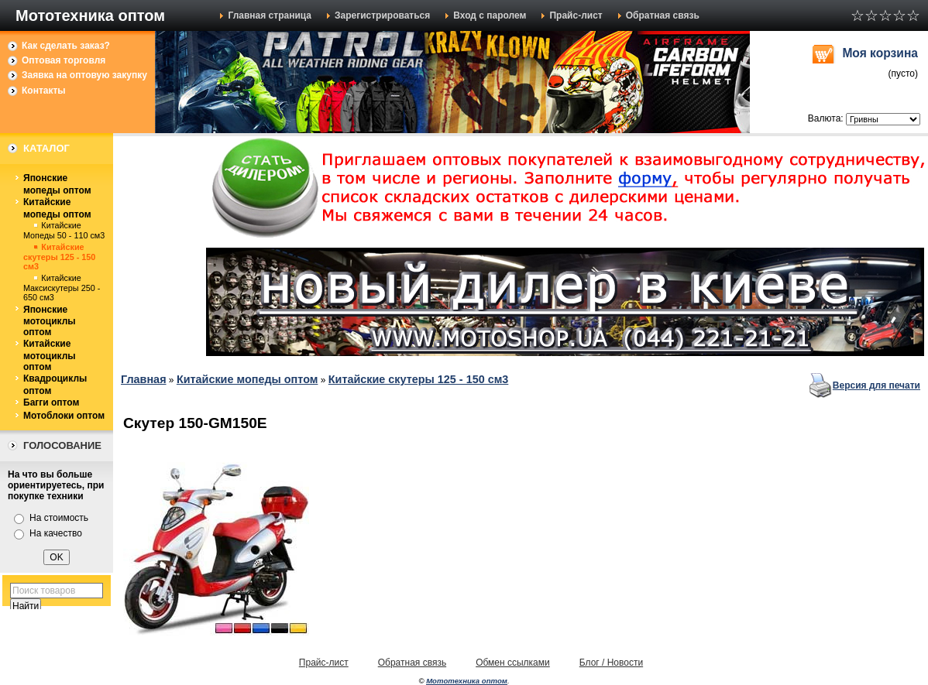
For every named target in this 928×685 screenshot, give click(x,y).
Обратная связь (662, 15)
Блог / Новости (611, 662)
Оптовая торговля (63, 60)
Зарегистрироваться (382, 15)
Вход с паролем (489, 15)
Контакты (44, 90)
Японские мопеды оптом (57, 184)
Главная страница (269, 15)
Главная (144, 379)
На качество (55, 533)
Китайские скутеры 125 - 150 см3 (59, 256)
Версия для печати (876, 385)
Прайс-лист (575, 15)
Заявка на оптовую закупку (84, 75)
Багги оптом (51, 402)
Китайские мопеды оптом (57, 208)
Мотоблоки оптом (64, 415)
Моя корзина (880, 53)
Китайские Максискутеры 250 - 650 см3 (61, 287)
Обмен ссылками (513, 662)
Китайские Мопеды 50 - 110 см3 (64, 230)
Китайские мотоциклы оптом (49, 355)
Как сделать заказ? (66, 45)
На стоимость (58, 517)
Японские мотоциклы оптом (49, 321)
